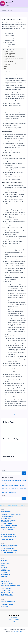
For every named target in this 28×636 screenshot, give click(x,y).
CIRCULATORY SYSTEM (7, 583)
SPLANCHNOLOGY (5, 574)
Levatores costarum (10, 53)
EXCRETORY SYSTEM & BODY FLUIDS (10, 585)
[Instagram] (11, 615)
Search (3, 470)
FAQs (14, 621)
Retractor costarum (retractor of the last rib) (14, 59)
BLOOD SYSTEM (5, 581)
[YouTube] (18, 615)
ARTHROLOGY (4, 562)
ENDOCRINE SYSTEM (6, 594)
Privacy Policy (14, 617)
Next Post (14, 414)
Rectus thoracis (9, 61)
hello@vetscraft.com (17, 631)
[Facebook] (16, 615)
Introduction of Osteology (11, 439)
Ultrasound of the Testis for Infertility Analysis (13, 485)
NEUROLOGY (4, 567)
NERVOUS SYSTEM (6, 587)
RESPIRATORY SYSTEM (7, 592)
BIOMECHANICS (5, 563)
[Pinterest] (14, 615)
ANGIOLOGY (4, 569)
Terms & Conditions (14, 619)
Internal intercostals (10, 56)
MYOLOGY (3, 565)
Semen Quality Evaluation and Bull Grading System (14, 480)
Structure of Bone (8, 456)
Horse (5, 66)
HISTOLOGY (4, 572)
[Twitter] (9, 615)
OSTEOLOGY (4, 560)
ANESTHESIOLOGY (5, 571)
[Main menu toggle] (26, 3)
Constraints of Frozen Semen (9, 492)
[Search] (24, 473)
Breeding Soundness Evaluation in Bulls (11, 483)
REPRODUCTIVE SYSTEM (7, 596)
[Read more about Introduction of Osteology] (14, 431)
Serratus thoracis (9, 51)
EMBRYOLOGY (4, 576)
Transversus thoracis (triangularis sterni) (14, 63)
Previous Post (14, 412)
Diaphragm (7, 64)
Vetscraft (9, 2)
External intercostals (10, 54)
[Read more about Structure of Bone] (14, 448)
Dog (5, 68)
